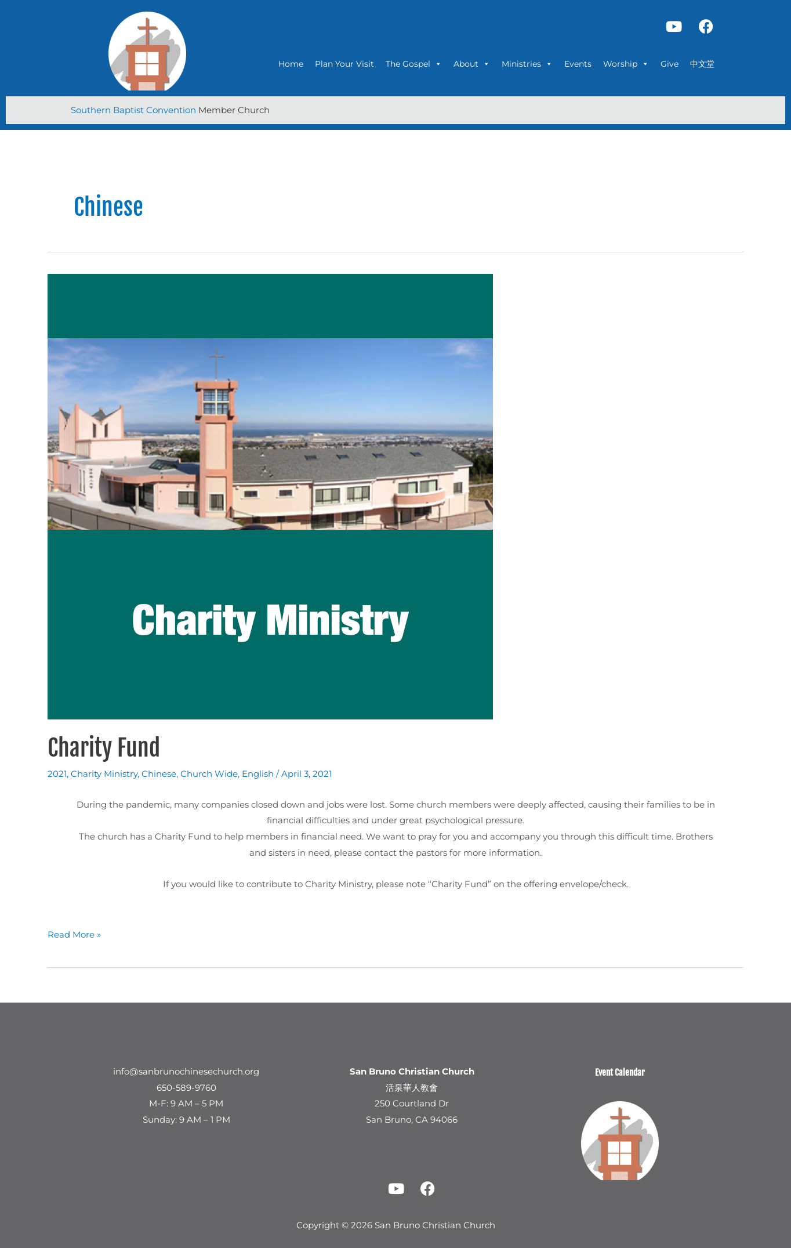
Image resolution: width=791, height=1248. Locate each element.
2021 (57, 773)
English (258, 773)
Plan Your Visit (344, 64)
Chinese (158, 773)
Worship (626, 63)
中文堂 (702, 64)
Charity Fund (104, 747)
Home (290, 64)
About (471, 63)
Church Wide (209, 773)
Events (578, 64)
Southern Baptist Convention (134, 109)
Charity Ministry (104, 773)
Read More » (74, 933)
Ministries (527, 63)
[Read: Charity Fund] (270, 495)
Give (669, 64)
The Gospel (414, 63)
